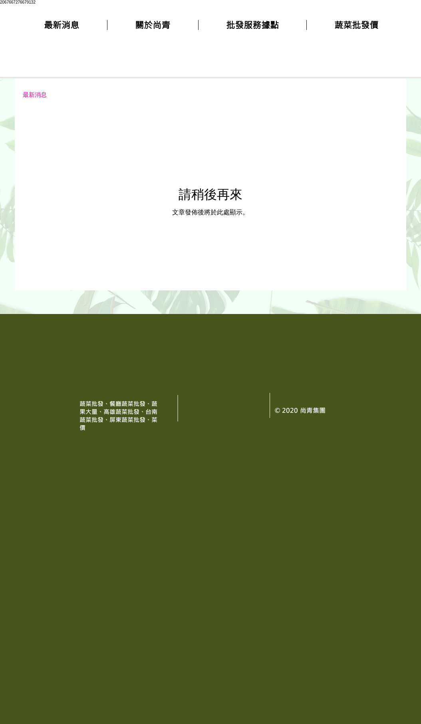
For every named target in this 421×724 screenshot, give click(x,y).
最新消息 (35, 94)
